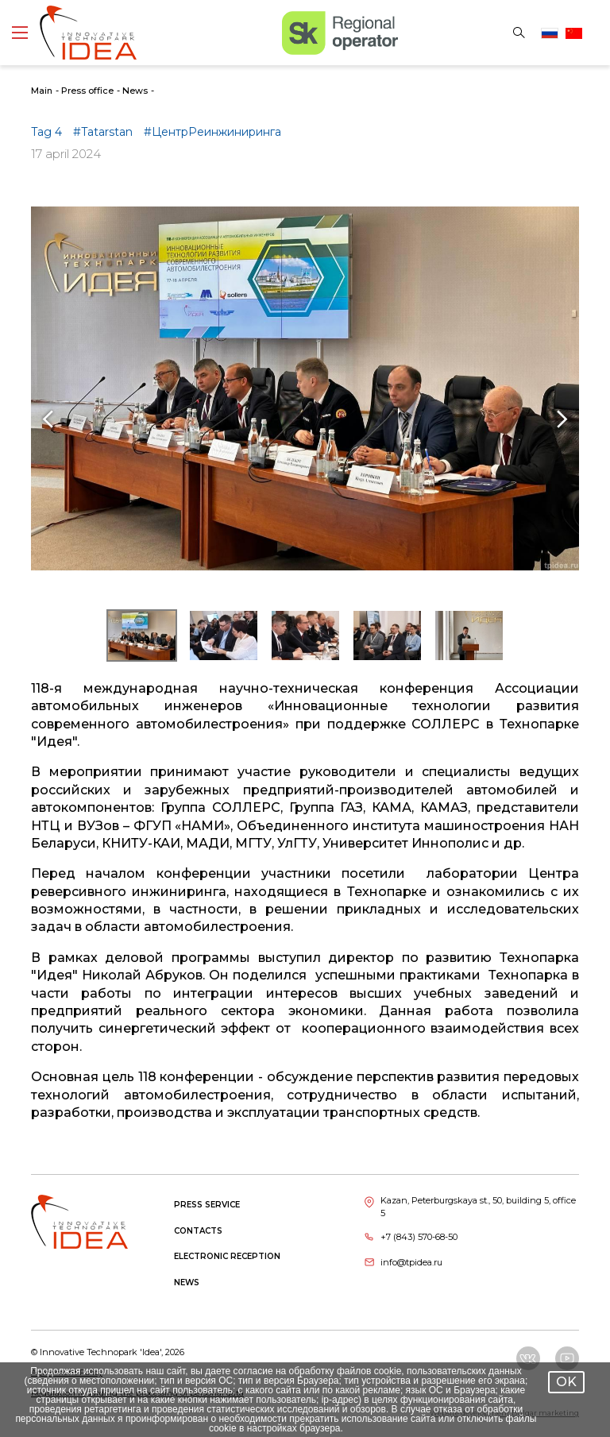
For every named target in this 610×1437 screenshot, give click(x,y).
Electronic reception (227, 1256)
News (135, 90)
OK (566, 1381)
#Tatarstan (104, 132)
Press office (87, 90)
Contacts (198, 1231)
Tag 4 (48, 132)
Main (41, 90)
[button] (142, 635)
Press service (207, 1204)
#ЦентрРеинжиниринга (212, 132)
